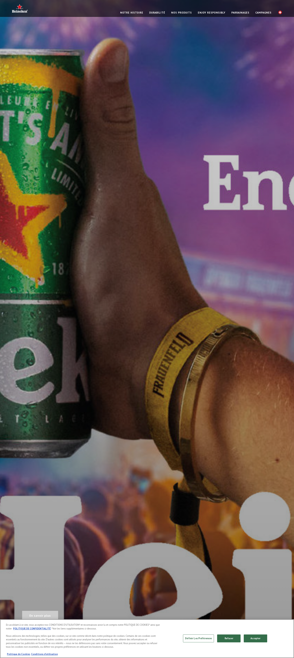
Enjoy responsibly (211, 12)
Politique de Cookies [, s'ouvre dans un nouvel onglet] (18, 654)
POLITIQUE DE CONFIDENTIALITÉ (32, 628)
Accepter (255, 638)
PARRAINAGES (240, 12)
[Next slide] (279, 329)
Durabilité (157, 12)
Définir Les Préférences (198, 638)
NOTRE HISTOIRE (131, 12)
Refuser (229, 638)
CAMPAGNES (263, 12)
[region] (147, 638)
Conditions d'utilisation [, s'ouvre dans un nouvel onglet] (44, 654)
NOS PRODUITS (181, 12)
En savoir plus (40, 615)
